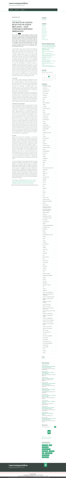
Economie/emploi (46, 138)
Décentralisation (45, 125)
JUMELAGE (45, 188)
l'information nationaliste (46, 61)
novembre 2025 (44, 32)
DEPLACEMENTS (46, 128)
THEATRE (44, 268)
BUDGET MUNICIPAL (46, 102)
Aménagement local (46, 89)
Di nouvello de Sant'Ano (46, 57)
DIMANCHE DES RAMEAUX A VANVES (48, 414)
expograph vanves (45, 457)
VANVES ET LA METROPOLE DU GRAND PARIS (48, 295)
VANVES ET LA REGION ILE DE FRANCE (48, 299)
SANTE (44, 238)
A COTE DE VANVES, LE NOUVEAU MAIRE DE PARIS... (49, 396)
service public (45, 249)
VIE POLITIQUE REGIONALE (47, 343)
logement (44, 191)
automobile (45, 97)
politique (44, 223)
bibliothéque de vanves (24, 181)
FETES (44, 164)
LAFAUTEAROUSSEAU (45, 49)
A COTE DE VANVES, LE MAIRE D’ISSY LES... (48, 402)
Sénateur (44, 245)
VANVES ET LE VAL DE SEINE (48, 321)
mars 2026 (43, 27)
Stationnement (45, 262)
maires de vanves (46, 197)
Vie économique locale (46, 332)
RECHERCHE (45, 229)
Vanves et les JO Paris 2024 (47, 326)
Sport (44, 255)
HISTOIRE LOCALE (46, 177)
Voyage (44, 352)
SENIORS (44, 247)
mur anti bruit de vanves (16, 182)
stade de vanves (45, 445)
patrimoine (45, 214)
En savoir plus (47, 477)
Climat (44, 110)
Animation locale (46, 91)
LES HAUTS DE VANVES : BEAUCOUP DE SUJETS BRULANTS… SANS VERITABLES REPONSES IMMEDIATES (22, 26)
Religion (44, 230)
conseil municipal (45, 447)
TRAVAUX (44, 279)
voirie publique (30, 182)
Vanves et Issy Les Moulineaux (48, 292)
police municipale (46, 221)
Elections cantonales (46, 145)
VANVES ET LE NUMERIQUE (47, 318)
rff (35, 181)
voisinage (44, 350)
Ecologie (44, 136)
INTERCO (44, 180)
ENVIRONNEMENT (46, 151)
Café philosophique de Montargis (48, 55)
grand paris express (48, 453)
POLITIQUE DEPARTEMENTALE (48, 225)
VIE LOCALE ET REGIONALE (47, 335)
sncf (34, 181)
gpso (32, 181)
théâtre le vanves (17, 181)
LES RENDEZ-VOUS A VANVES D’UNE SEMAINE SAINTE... (48, 408)
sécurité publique (24, 183)
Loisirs (44, 193)
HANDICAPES (45, 173)
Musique (44, 203)
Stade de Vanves (45, 260)
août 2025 (43, 36)
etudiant (44, 154)
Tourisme (44, 269)
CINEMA (44, 104)
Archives (17, 9)
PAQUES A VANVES (46, 212)
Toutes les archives (45, 39)
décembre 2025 (44, 31)
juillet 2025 (44, 38)
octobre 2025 (44, 33)
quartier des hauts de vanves (19, 180)
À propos (23, 9)
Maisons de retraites (46, 199)
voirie (44, 348)
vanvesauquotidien (18, 3)
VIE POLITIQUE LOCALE (47, 341)
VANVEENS (45, 290)
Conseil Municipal (46, 119)
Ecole (44, 134)
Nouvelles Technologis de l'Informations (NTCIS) (47, 210)
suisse (44, 264)
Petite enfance (45, 219)
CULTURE (44, 123)
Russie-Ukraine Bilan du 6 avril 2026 (48, 60)
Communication (45, 117)
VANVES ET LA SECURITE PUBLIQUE (47, 302)
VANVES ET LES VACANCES (47, 328)
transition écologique (46, 273)
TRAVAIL (44, 277)
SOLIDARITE (45, 253)
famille (44, 162)
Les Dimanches (44, 53)
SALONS (44, 236)
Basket (44, 99)
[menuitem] (11, 9)
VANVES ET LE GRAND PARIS (48, 313)
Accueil (11, 9)
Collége (44, 112)
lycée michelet (51, 451)
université (44, 281)
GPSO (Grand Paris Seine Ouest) (48, 167)
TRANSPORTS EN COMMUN (47, 275)
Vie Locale (30, 179)
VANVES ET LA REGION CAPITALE (48, 296)
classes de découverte (46, 108)
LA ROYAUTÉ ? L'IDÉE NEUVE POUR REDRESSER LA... (48, 49)
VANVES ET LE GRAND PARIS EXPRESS (48, 316)
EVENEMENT (45, 158)
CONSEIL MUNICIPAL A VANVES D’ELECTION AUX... (48, 390)
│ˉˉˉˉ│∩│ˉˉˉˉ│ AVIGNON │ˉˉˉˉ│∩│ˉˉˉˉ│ (49, 58)
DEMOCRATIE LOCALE (26, 179)
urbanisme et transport (47, 284)
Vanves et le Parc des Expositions (48, 320)
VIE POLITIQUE (45, 339)
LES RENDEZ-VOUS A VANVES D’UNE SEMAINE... (48, 373)
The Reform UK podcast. (46, 63)
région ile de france (45, 455)
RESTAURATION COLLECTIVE (48, 234)
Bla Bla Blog (50, 53)
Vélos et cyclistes (45, 330)
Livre (44, 190)
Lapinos (43, 52)
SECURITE (44, 242)
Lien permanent (15, 179)
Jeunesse (44, 184)
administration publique (47, 86)
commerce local (45, 115)
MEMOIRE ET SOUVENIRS (47, 201)
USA (43, 286)
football (50, 445)
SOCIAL (44, 251)
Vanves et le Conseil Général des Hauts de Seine (48, 308)
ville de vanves (45, 451)
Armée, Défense (45, 93)
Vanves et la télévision (46, 304)
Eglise (44, 141)
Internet (44, 182)
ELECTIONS (45, 143)
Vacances (44, 288)
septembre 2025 (44, 35)
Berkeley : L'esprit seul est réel (47, 54)
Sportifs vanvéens (46, 256)
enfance (44, 149)
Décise (43, 59)
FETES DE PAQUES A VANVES (48, 378)
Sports (44, 258)
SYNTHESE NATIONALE (51, 66)
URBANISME (45, 282)
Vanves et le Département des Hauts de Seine (49, 311)
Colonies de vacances (46, 114)
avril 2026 (43, 25)
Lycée (44, 195)
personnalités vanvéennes (47, 217)
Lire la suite (44, 19)
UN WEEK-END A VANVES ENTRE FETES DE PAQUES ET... (48, 384)
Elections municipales (46, 147)
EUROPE (44, 156)
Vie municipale (45, 337)
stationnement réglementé (16, 183)
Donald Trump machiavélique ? (47, 51)
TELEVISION (45, 266)
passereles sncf (22, 182)
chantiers (26, 182)
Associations (45, 95)
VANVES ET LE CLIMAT (47, 306)
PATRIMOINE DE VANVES (47, 216)
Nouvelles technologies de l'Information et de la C (47, 207)
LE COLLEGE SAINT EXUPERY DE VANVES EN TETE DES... (48, 367)
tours (44, 271)
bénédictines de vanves (46, 449)
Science (44, 240)
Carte (43, 356)
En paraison (47, 59)
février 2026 (44, 28)
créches (44, 121)
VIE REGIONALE (45, 345)
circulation (44, 106)
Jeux (43, 186)
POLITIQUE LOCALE (46, 227)
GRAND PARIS (45, 169)
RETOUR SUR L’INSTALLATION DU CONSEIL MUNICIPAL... (49, 419)
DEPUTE (44, 130)
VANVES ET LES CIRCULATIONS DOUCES (48, 324)
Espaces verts (45, 153)
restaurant (44, 232)
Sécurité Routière (46, 243)
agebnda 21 (29, 181)
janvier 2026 (44, 29)
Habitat (44, 171)
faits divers (45, 160)
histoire (44, 175)
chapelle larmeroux (30, 183)
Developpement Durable (47, 132)
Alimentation (45, 88)
